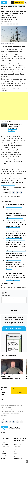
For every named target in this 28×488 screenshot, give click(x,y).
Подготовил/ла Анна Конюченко (10, 196)
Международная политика (5, 439)
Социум (16, 449)
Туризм (15, 456)
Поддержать (19, 2)
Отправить (14, 310)
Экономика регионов (6, 449)
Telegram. (4, 76)
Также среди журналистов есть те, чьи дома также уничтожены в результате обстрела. (16, 220)
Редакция (3, 392)
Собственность (18, 458)
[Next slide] (26, 6)
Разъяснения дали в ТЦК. (16, 207)
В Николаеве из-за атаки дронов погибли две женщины (15, 127)
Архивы (3, 389)
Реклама (3, 394)
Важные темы (5, 6)
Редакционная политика (7, 397)
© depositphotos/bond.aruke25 (8, 43)
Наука (2, 451)
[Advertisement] (14, 106)
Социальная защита (19, 436)
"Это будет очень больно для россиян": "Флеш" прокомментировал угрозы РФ (10, 376)
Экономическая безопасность (18, 443)
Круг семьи (16, 453)
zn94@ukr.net (20, 411)
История (16, 451)
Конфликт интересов (19, 440)
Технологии (4, 453)
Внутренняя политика (6, 436)
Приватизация (5, 446)
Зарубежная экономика (20, 438)
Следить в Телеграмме (14, 328)
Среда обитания (5, 456)
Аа (12, 2)
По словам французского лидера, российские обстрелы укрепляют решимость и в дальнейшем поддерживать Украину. (16, 260)
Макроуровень (5, 442)
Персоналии (17, 446)
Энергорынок (4, 444)
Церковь (3, 458)
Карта (2, 399)
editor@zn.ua (4, 415)
